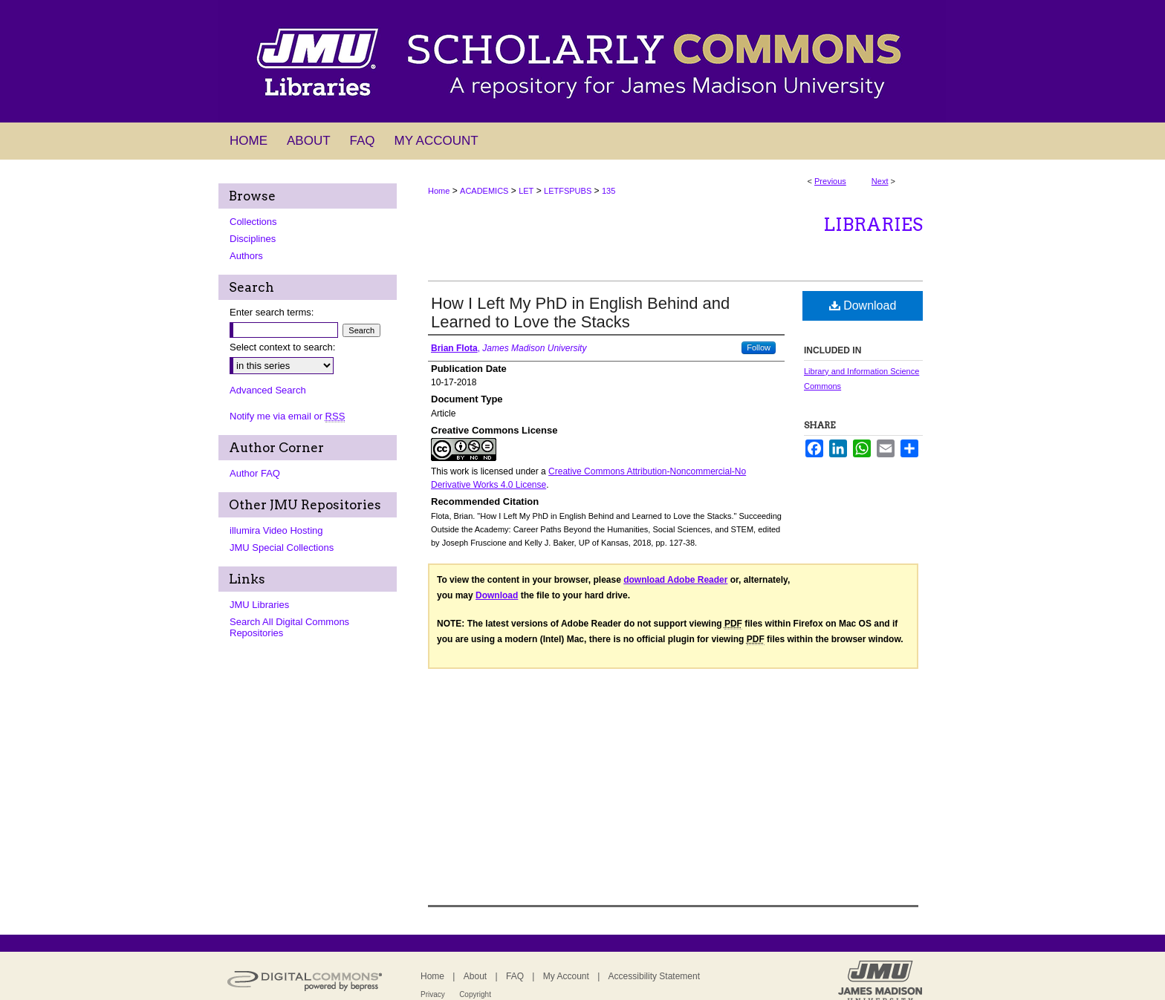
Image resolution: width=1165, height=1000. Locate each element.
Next (880, 181)
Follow (758, 347)
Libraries (873, 224)
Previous (830, 181)
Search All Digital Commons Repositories (289, 627)
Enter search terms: (272, 312)
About (475, 976)
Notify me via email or (287, 416)
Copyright (475, 994)
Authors (246, 255)
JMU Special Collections (282, 547)
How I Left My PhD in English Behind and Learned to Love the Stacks (580, 312)
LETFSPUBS (567, 190)
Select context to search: (282, 347)
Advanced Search (268, 390)
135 (608, 190)
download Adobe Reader (675, 580)
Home (439, 190)
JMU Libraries (259, 604)
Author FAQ (255, 473)
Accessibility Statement (654, 976)
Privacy (433, 994)
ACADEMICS (484, 190)
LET (526, 190)
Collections (253, 221)
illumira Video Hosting (276, 530)
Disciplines (253, 238)
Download (863, 305)
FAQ (515, 976)
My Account (566, 976)
